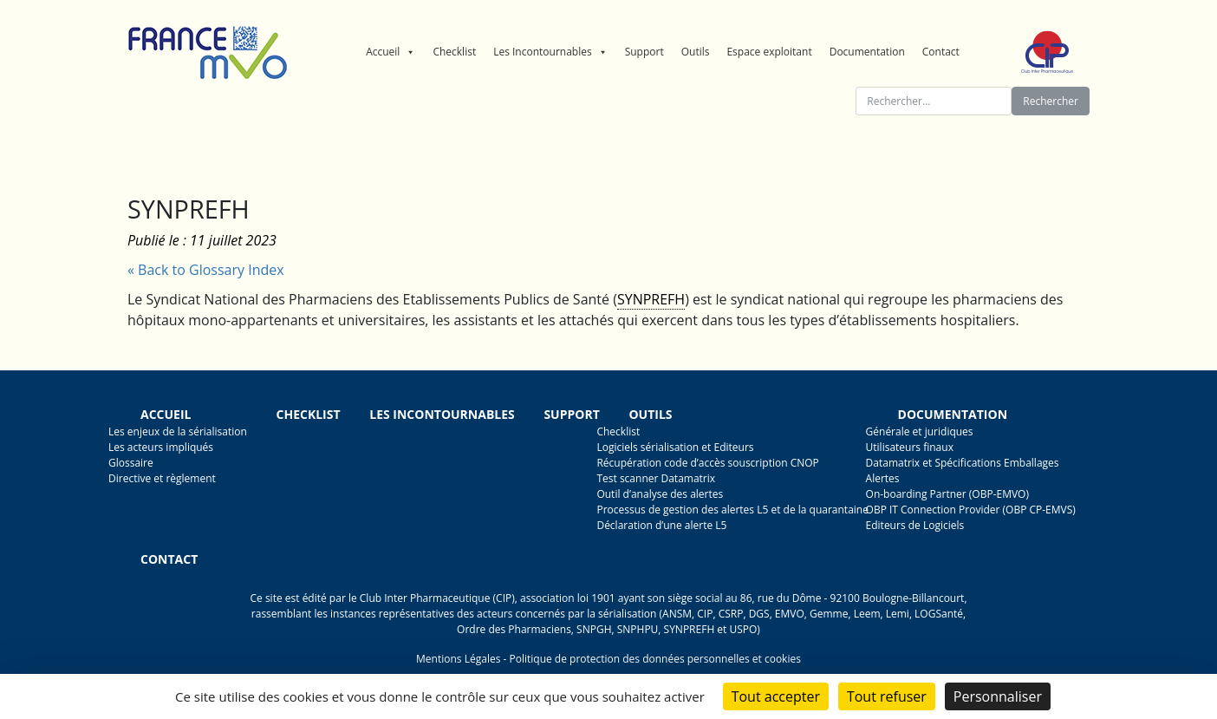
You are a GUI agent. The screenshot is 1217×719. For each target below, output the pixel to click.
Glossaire (130, 462)
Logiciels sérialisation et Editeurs (674, 447)
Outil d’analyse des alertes (659, 494)
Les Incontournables (550, 52)
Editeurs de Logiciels (915, 525)
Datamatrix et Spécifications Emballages (962, 462)
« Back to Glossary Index (205, 269)
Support (644, 51)
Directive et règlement (162, 478)
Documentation (867, 51)
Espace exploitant (768, 51)
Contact (941, 51)
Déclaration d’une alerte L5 (661, 525)
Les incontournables (442, 414)
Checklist (454, 51)
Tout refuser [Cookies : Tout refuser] (887, 696)
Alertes (883, 478)
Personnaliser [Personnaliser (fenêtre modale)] (997, 696)
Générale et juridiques (919, 431)
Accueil (390, 52)
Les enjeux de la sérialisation (177, 431)
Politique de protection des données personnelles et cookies (654, 658)
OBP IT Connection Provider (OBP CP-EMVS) (971, 509)
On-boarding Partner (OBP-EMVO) (947, 494)
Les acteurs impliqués (160, 447)
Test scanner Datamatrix (655, 478)
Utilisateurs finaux (909, 447)
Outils (695, 51)
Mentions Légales (458, 658)
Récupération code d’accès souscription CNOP (707, 462)
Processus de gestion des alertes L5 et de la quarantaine (732, 509)
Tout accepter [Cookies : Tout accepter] (776, 696)
